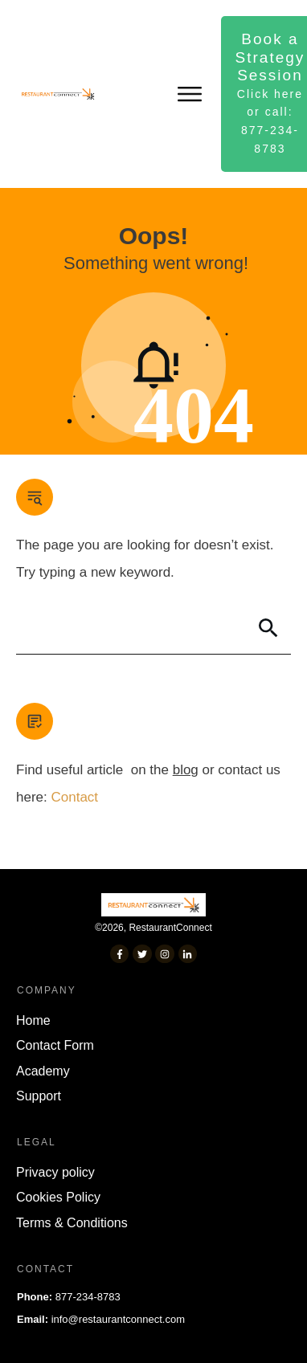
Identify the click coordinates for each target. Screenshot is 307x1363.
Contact (74, 797)
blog (186, 769)
